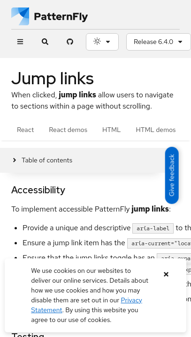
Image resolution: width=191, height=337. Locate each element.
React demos (68, 129)
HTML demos (156, 129)
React (25, 129)
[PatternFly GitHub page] (69, 42)
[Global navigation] (20, 42)
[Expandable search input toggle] (44, 42)
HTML (111, 129)
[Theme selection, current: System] (102, 42)
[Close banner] (166, 274)
